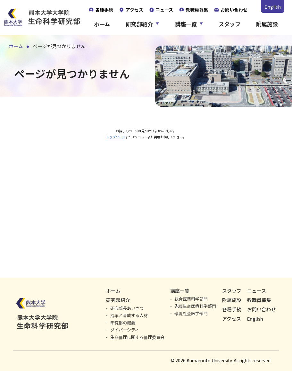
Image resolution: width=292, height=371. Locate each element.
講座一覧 (186, 24)
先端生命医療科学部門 (195, 306)
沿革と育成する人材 (129, 315)
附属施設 (267, 24)
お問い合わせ (261, 309)
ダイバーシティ (124, 330)
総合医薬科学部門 (191, 299)
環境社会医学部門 (191, 313)
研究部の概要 (122, 323)
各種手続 (231, 309)
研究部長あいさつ (127, 308)
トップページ (97, 142)
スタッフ (229, 24)
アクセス (231, 318)
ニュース (256, 290)
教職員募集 (259, 300)
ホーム (102, 24)
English (272, 7)
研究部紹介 (139, 24)
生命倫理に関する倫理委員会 (137, 337)
